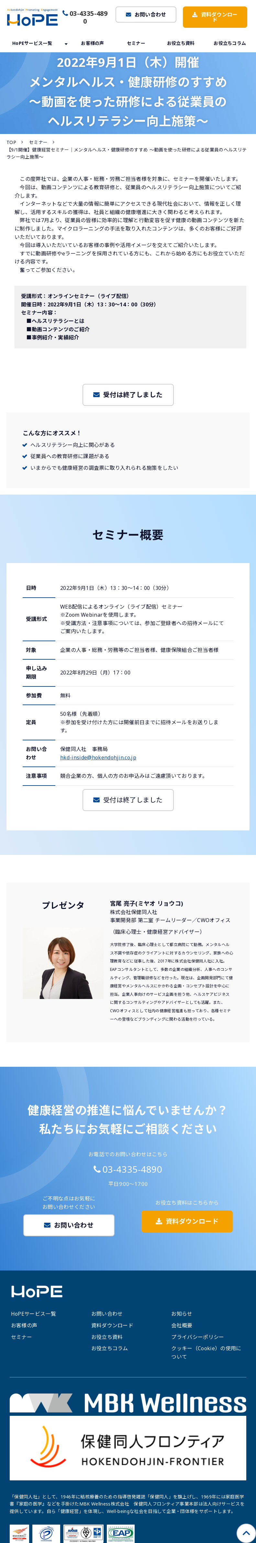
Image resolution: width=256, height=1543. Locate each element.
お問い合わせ (150, 14)
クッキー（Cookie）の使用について (206, 1352)
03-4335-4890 (88, 17)
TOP (11, 142)
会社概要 (181, 1325)
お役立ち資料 (181, 43)
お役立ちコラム (230, 43)
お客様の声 (92, 43)
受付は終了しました (133, 394)
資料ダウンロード (219, 17)
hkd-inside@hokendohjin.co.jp (98, 757)
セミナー (136, 43)
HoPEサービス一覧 (32, 43)
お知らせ (181, 1313)
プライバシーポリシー (197, 1337)
